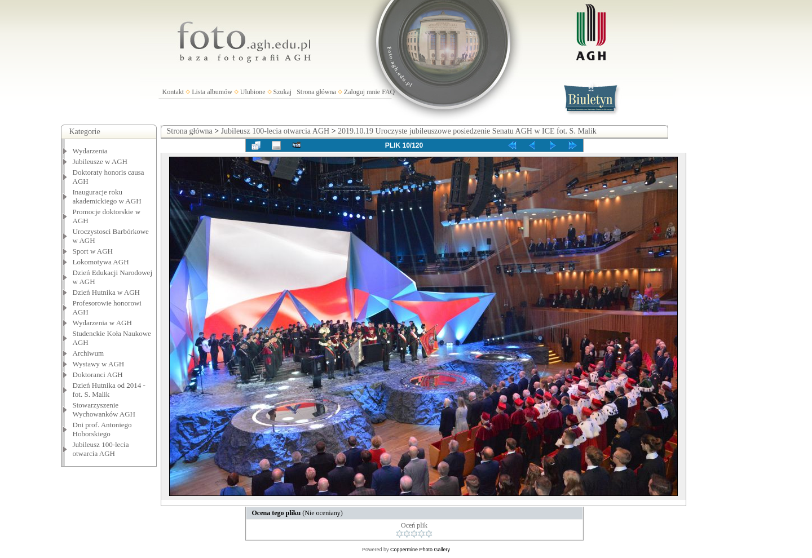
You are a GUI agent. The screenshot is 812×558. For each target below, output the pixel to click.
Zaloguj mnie (362, 92)
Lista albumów (212, 92)
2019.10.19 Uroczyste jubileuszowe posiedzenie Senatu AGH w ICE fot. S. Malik (467, 131)
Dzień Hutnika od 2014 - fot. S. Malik (109, 389)
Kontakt (173, 92)
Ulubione (253, 92)
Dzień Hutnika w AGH (106, 292)
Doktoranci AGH (98, 374)
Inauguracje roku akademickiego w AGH (107, 196)
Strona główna (316, 92)
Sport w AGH (93, 251)
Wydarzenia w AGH (102, 322)
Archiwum (88, 353)
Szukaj (282, 92)
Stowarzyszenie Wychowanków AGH (104, 409)
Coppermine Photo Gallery (420, 549)
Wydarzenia (90, 151)
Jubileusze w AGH (100, 161)
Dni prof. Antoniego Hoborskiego (102, 429)
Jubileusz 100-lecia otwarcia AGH (101, 449)
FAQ (388, 92)
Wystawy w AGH (99, 364)
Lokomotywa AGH (101, 262)
